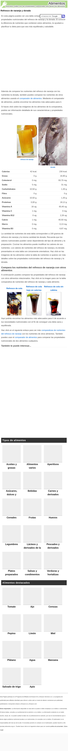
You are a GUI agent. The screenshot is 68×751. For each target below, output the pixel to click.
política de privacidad (56, 726)
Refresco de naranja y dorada (16, 10)
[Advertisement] (28, 58)
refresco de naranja (26, 159)
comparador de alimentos (30, 98)
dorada (52, 167)
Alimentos (57, 3)
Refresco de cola (14, 288)
